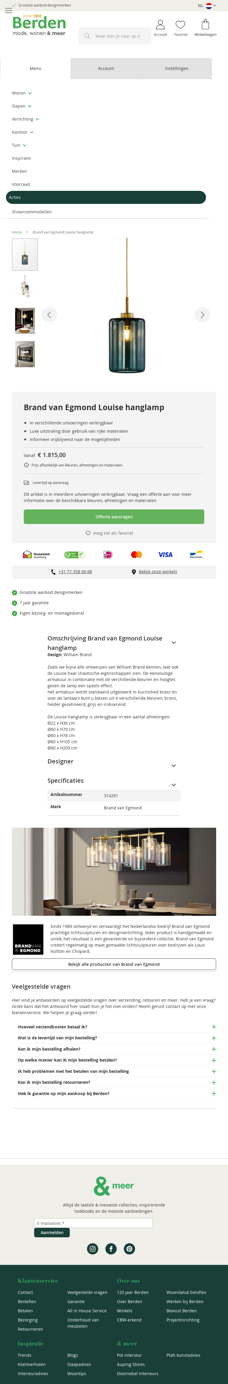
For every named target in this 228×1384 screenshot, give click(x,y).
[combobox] (114, 35)
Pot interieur (129, 1355)
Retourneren (30, 1329)
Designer (61, 761)
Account (106, 68)
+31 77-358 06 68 (75, 571)
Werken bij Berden (185, 1301)
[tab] (35, 68)
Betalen (25, 1310)
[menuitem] (106, 93)
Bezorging (28, 1320)
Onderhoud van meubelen (83, 1323)
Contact (25, 1292)
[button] (207, 5)
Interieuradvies (33, 1373)
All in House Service (87, 1310)
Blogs (72, 1355)
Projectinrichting (183, 1320)
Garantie (76, 1301)
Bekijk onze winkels (158, 571)
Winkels (124, 1310)
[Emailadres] (93, 1223)
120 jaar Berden (133, 1292)
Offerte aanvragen (114, 517)
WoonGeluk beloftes (186, 1292)
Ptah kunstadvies (183, 1355)
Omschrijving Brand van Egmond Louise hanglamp (105, 638)
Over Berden (129, 1301)
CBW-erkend (129, 1320)
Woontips (76, 1373)
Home (17, 232)
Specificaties (66, 780)
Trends (24, 1355)
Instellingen (177, 68)
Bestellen (27, 1301)
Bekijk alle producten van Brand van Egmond (114, 964)
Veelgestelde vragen (87, 1292)
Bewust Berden (182, 1310)
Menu (35, 68)
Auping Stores (131, 1364)
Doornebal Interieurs (138, 1373)
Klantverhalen (32, 1364)
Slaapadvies (79, 1364)
